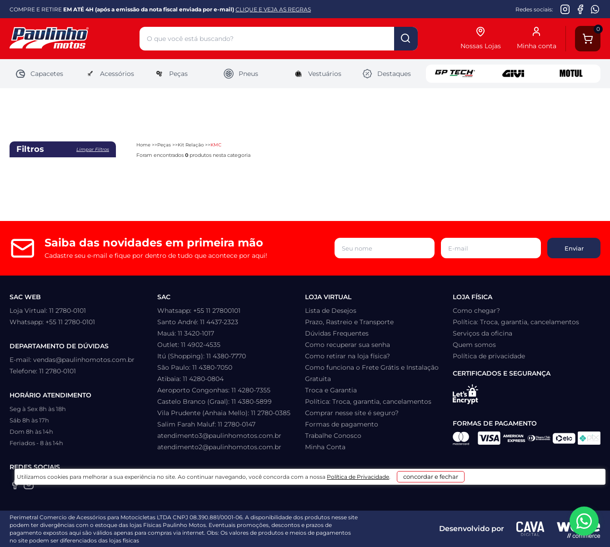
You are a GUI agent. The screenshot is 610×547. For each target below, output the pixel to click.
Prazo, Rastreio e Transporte (349, 322)
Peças (171, 74)
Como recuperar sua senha (347, 345)
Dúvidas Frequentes (337, 333)
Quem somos (474, 345)
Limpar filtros (92, 149)
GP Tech (455, 74)
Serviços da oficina (482, 333)
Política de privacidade (489, 356)
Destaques (386, 73)
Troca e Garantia (331, 390)
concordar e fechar (440, 530)
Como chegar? (476, 310)
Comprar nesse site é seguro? (352, 413)
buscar (406, 38)
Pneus (240, 73)
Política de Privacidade (349, 534)
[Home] (75, 39)
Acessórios (109, 74)
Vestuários (317, 74)
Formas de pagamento (341, 424)
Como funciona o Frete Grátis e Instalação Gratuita (372, 373)
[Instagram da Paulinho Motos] (565, 9)
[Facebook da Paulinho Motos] (580, 9)
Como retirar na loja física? (347, 356)
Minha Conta (325, 447)
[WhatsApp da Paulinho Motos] (595, 9)
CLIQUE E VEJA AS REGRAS (273, 9)
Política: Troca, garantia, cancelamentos (368, 401)
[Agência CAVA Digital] (530, 529)
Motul (571, 74)
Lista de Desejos (330, 310)
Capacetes (39, 73)
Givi (513, 74)
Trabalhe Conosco (333, 436)
